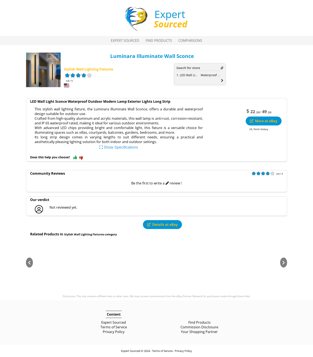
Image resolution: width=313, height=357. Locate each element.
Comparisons (190, 40)
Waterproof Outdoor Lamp (219, 75)
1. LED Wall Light (188, 75)
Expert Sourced (125, 40)
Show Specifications (118, 147)
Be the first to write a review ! (156, 183)
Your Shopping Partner (199, 331)
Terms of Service (113, 327)
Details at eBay (162, 224)
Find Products (159, 40)
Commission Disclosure (199, 327)
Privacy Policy (113, 331)
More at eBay (263, 121)
